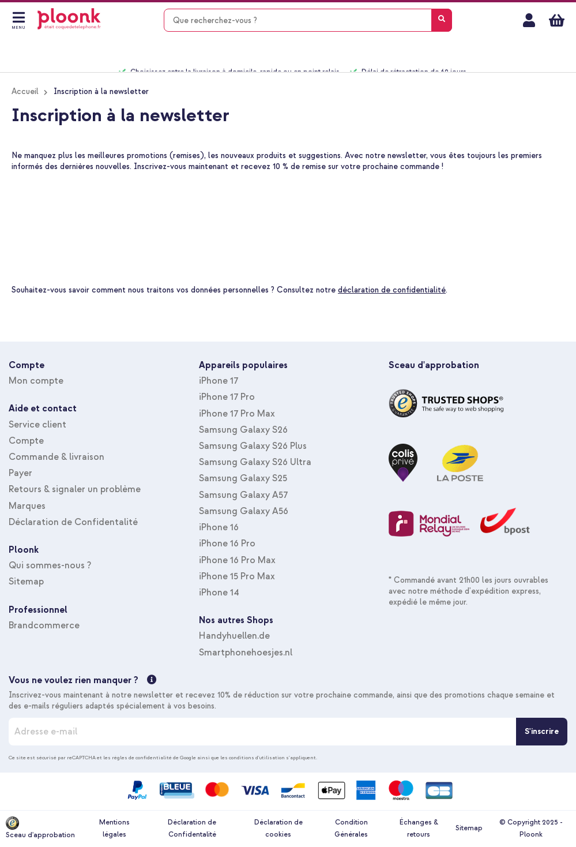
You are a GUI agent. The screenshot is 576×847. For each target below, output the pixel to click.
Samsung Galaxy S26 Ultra (255, 462)
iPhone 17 (218, 381)
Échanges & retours (419, 828)
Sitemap (26, 581)
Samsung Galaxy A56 (243, 511)
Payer (20, 473)
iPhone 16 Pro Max (237, 560)
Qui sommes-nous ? (50, 565)
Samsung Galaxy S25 (243, 478)
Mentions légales (114, 828)
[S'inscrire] (541, 731)
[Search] (441, 20)
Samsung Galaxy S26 (243, 430)
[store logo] (69, 18)
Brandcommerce (44, 625)
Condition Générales (351, 828)
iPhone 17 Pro (227, 397)
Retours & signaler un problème (75, 489)
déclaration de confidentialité (392, 290)
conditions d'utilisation (257, 757)
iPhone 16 (219, 527)
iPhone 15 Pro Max (237, 576)
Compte (26, 441)
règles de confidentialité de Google (154, 757)
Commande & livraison (56, 457)
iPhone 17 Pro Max (237, 413)
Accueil (25, 91)
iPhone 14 (219, 592)
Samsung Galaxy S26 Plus (253, 446)
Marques (27, 506)
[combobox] (308, 20)
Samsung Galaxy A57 (243, 495)
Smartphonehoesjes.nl (245, 652)
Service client (37, 424)
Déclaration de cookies (278, 828)
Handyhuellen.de (234, 636)
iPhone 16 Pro (227, 543)
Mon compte (529, 20)
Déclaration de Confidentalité (73, 522)
